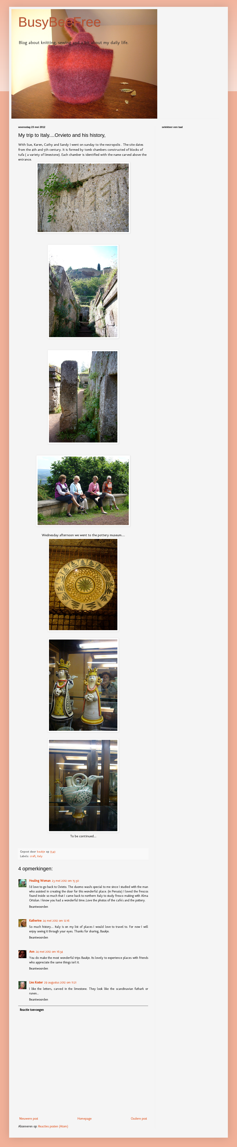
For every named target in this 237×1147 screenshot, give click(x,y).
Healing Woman (40, 881)
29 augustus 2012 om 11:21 (60, 982)
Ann (31, 952)
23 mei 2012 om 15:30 (65, 881)
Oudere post (139, 1119)
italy (39, 856)
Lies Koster (36, 982)
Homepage (84, 1119)
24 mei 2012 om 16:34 (49, 952)
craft (33, 856)
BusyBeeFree (59, 22)
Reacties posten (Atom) (53, 1126)
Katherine (35, 921)
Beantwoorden (38, 907)
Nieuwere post (28, 1119)
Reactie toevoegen (32, 1010)
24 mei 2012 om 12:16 (56, 921)
